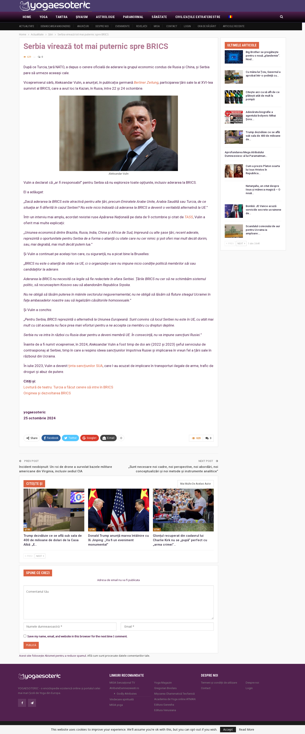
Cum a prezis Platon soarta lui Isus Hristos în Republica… (263, 169)
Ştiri (27, 529)
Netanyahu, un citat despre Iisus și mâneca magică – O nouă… (263, 189)
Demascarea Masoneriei (55, 26)
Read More (246, 729)
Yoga (44, 17)
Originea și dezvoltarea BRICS (47, 393)
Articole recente (233, 26)
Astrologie (105, 17)
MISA (156, 26)
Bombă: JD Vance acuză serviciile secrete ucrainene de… (263, 209)
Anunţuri (83, 26)
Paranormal (133, 17)
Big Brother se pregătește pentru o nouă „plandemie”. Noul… (263, 55)
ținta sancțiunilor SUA (85, 366)
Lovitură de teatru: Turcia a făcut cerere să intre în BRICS (68, 387)
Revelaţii (141, 26)
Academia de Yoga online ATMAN (174, 699)
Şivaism (82, 17)
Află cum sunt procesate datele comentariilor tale (118, 655)
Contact (171, 26)
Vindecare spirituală (122, 699)
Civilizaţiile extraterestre (197, 17)
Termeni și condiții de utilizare (219, 682)
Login (187, 26)
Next (40, 555)
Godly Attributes (127, 693)
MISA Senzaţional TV (122, 682)
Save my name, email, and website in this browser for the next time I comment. (77, 636)
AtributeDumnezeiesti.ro (124, 688)
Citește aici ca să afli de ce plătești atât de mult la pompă (263, 95)
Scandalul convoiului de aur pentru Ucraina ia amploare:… (263, 230)
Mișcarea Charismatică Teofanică (174, 693)
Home (27, 17)
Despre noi (102, 26)
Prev (29, 555)
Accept (228, 729)
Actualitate (26, 26)
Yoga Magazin (163, 682)
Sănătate (159, 17)
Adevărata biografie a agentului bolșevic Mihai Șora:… (261, 115)
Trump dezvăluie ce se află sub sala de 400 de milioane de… (263, 136)
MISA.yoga (116, 704)
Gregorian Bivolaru (165, 688)
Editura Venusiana (165, 710)
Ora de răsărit (207, 26)
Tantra (61, 17)
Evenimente (122, 26)
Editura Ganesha (164, 704)
